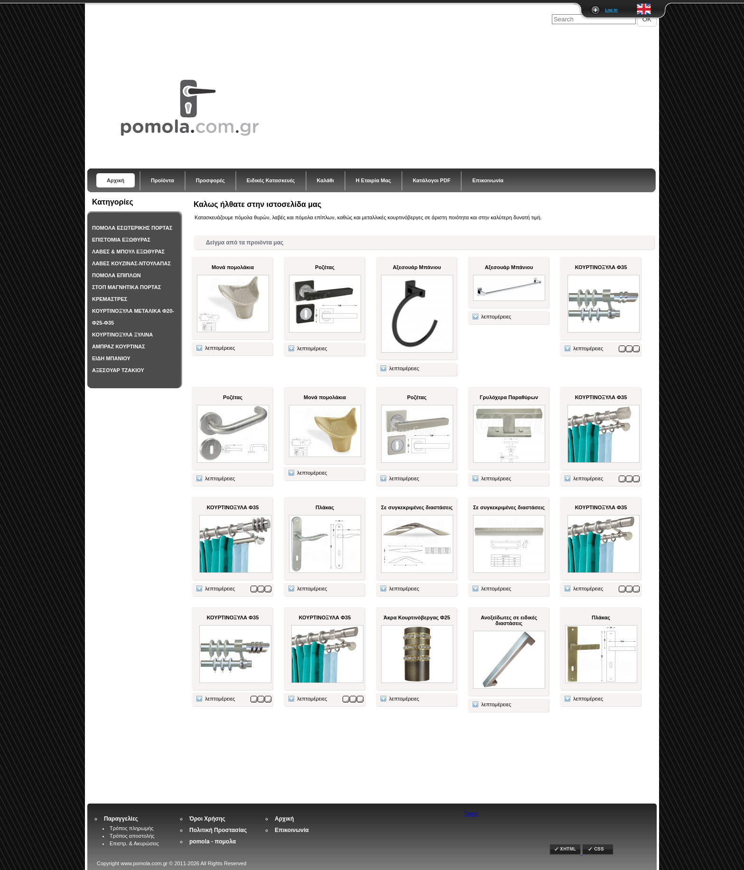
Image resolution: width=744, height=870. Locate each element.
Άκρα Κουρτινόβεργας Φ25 (416, 617)
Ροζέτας (325, 267)
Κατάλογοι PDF (431, 180)
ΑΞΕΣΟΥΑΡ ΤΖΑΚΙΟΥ (118, 370)
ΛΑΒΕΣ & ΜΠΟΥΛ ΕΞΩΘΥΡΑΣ (128, 251)
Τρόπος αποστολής (132, 836)
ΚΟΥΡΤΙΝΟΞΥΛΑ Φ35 (601, 267)
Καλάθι (325, 180)
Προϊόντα (162, 180)
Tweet (471, 813)
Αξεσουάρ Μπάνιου (417, 267)
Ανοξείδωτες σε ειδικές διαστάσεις (509, 620)
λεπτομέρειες (215, 348)
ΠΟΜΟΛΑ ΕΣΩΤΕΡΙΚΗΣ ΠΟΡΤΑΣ (132, 228)
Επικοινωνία (487, 180)
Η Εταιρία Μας (373, 180)
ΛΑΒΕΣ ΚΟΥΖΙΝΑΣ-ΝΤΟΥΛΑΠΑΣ (131, 263)
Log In (611, 10)
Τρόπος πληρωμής (132, 828)
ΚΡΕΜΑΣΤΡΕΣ (109, 299)
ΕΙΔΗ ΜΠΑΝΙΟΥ (111, 358)
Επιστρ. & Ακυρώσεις (134, 843)
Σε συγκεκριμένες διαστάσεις (417, 507)
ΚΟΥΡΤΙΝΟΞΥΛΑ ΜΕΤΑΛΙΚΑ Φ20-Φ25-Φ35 (133, 317)
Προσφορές (210, 180)
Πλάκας (325, 507)
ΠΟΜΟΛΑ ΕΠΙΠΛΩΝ (116, 275)
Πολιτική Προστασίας (218, 830)
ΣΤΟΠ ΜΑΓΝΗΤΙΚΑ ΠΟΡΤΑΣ (126, 287)
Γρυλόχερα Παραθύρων (509, 397)
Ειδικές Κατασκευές (271, 180)
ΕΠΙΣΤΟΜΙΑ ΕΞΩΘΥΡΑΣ (121, 240)
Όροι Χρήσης (207, 818)
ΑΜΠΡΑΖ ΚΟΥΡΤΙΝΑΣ (118, 346)
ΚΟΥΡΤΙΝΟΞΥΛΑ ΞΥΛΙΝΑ (122, 334)
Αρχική (115, 180)
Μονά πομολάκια (233, 267)
